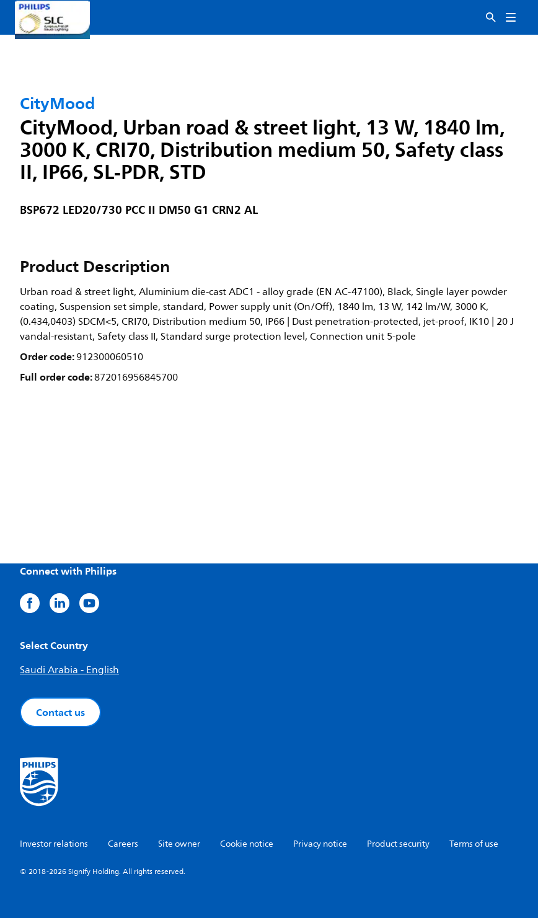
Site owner (179, 844)
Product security (398, 844)
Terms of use (473, 844)
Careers (123, 844)
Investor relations (54, 844)
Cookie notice (246, 844)
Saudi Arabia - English (69, 670)
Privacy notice (320, 844)
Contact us (60, 712)
